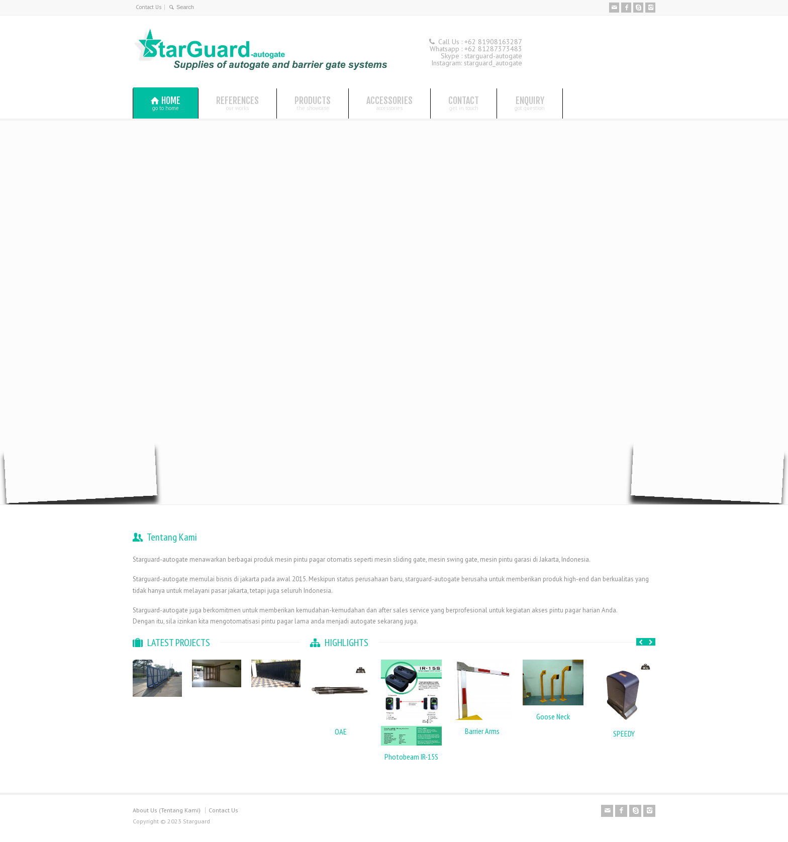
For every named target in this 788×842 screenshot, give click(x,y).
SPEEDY (624, 733)
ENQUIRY (530, 103)
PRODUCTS (312, 103)
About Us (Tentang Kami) (167, 810)
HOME (165, 103)
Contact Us (148, 7)
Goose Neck (553, 716)
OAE (341, 731)
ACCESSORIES (389, 103)
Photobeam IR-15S (411, 757)
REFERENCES (237, 103)
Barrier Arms (482, 731)
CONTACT (463, 103)
